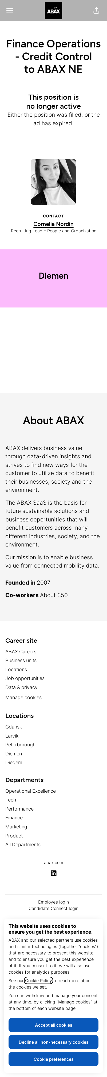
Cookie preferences (54, 1059)
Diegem (13, 762)
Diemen (13, 753)
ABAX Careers (20, 651)
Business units (21, 660)
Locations (16, 669)
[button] (96, 10)
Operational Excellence (30, 791)
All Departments (23, 844)
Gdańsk (13, 727)
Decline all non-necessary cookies (54, 1042)
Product (14, 836)
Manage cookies (23, 697)
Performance (19, 809)
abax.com (53, 862)
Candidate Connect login (53, 908)
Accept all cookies (53, 1025)
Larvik (11, 736)
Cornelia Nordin (53, 224)
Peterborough (20, 744)
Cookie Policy (38, 980)
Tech (10, 800)
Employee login (53, 902)
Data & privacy (21, 687)
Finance (14, 817)
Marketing (16, 826)
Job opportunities (25, 678)
